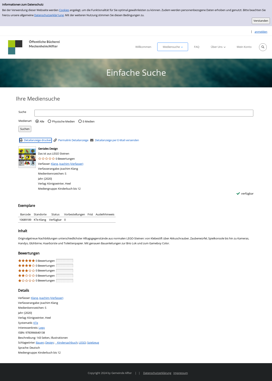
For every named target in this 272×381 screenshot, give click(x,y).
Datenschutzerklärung (157, 373)
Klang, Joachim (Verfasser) (67, 164)
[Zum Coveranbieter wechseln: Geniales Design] (27, 157)
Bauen (40, 342)
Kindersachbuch (66, 342)
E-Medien (89, 121)
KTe (35, 323)
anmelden (261, 32)
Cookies (64, 10)
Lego (42, 328)
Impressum (180, 373)
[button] (263, 47)
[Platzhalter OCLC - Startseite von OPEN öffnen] (34, 47)
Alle (42, 121)
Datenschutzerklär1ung (49, 15)
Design (49, 342)
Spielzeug (93, 342)
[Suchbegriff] (143, 113)
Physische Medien (63, 121)
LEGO (82, 342)
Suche (22, 112)
